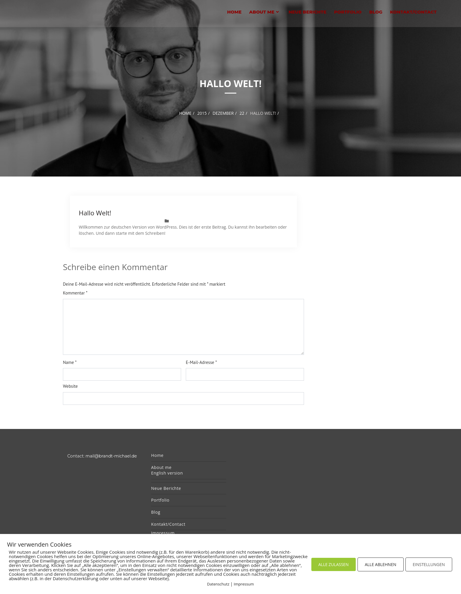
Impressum (163, 533)
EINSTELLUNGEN (429, 564)
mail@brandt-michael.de (111, 456)
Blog (376, 12)
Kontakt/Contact (413, 12)
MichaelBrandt (143, 221)
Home (234, 12)
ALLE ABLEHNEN (380, 564)
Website (70, 386)
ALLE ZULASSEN (333, 564)
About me (262, 12)
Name (70, 362)
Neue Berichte (307, 12)
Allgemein (193, 221)
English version (167, 473)
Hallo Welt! (95, 212)
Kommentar (75, 293)
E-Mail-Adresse (201, 362)
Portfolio (347, 12)
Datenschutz (218, 584)
